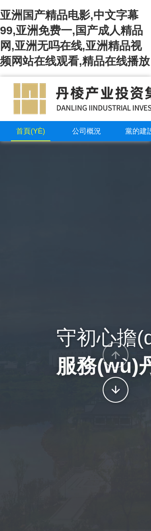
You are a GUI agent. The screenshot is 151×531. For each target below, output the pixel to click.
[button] (115, 355)
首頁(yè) (30, 131)
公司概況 (86, 131)
